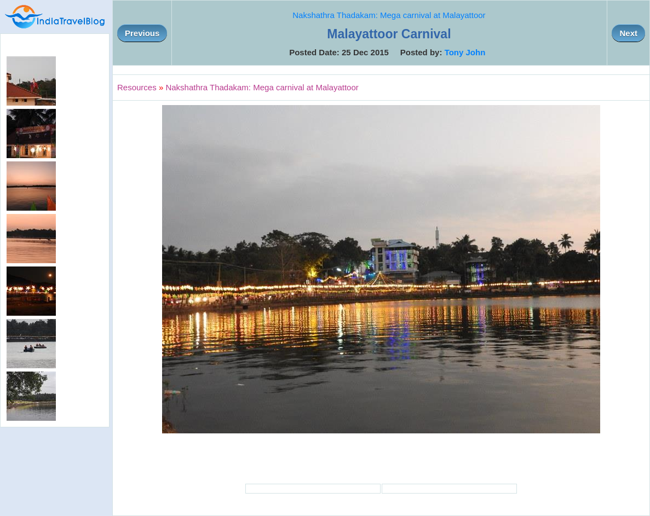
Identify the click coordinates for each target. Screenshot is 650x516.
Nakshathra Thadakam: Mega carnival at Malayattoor (388, 15)
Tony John (465, 52)
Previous (142, 33)
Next (628, 33)
